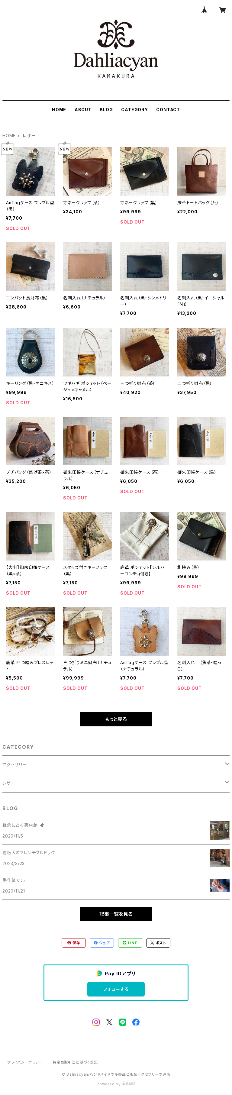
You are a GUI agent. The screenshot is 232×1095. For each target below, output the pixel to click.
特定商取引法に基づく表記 (75, 1062)
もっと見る (116, 719)
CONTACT (168, 109)
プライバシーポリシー (25, 1062)
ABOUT (83, 109)
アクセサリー (14, 764)
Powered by (116, 1084)
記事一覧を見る (116, 914)
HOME (59, 109)
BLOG (106, 109)
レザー (8, 783)
